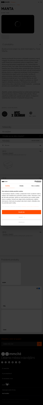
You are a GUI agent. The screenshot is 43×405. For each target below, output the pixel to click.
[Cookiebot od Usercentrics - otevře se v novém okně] (34, 182)
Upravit (21, 217)
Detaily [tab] (21, 185)
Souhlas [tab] (7, 185)
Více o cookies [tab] (35, 185)
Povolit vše (21, 212)
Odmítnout (21, 222)
